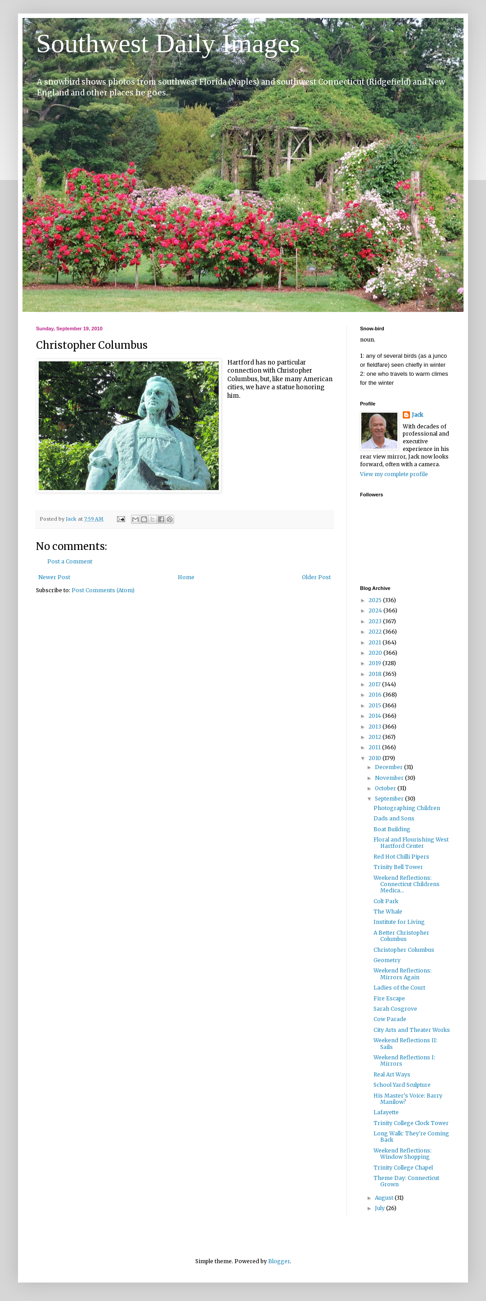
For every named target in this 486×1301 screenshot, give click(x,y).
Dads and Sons (394, 818)
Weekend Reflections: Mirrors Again (403, 973)
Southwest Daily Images (168, 43)
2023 (376, 621)
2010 (375, 758)
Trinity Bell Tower (398, 867)
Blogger (279, 1261)
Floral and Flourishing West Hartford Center (411, 842)
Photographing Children (407, 808)
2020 (376, 652)
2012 (375, 737)
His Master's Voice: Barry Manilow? (408, 1098)
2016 (376, 694)
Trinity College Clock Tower (411, 1123)
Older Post (316, 577)
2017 (375, 684)
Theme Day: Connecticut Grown (406, 1181)
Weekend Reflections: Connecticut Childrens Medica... (407, 884)
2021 (375, 642)
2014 (375, 715)
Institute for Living (399, 921)
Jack (417, 414)
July (380, 1208)
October (386, 788)
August (385, 1197)
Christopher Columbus (404, 949)
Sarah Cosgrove (395, 1008)
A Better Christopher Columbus (401, 935)
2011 (375, 747)
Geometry (387, 960)
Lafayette (386, 1112)
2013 (375, 726)
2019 (375, 663)
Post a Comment (69, 561)
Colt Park (386, 901)
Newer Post (54, 577)
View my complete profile (394, 474)
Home (186, 577)
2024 (376, 610)
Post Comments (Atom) (103, 590)
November (390, 777)
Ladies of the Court (399, 987)
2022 (376, 631)
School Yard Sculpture (402, 1084)
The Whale (388, 911)
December (389, 767)
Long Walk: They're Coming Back (411, 1136)
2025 (376, 600)
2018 (376, 674)
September (390, 798)
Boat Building (392, 829)
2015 (375, 705)
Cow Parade (390, 1019)
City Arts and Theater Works (412, 1029)
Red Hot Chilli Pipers (401, 856)
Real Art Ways (392, 1074)
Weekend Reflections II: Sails (405, 1043)
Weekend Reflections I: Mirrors (404, 1060)
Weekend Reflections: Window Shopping (403, 1153)
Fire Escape (389, 998)
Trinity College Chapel (403, 1167)
